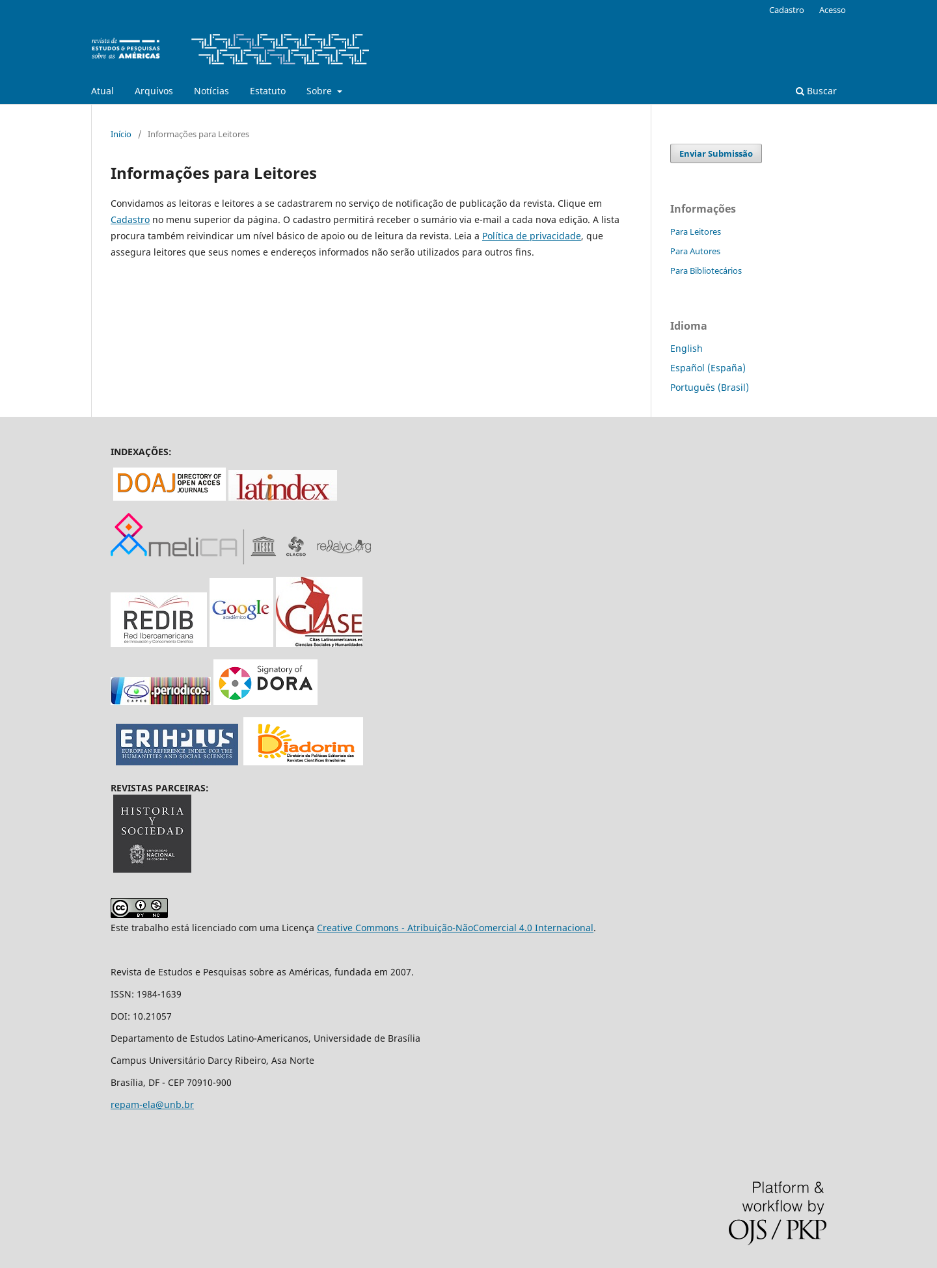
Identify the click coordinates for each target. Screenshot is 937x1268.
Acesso (832, 10)
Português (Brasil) (709, 387)
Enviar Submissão (716, 153)
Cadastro (786, 10)
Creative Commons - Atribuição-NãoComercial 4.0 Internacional (455, 927)
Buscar (816, 91)
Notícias (211, 91)
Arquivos (154, 91)
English (686, 348)
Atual (102, 91)
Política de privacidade (531, 236)
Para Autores (695, 251)
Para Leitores (695, 231)
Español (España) (708, 368)
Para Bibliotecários (706, 270)
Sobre (320, 91)
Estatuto (268, 91)
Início (121, 134)
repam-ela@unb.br (152, 1104)
